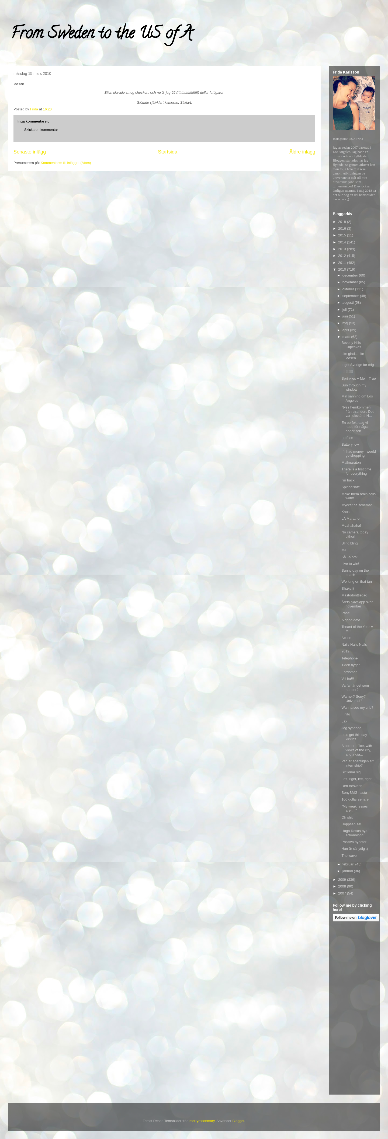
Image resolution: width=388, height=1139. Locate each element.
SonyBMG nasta (354, 793)
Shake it (347, 588)
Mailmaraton (351, 462)
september (351, 296)
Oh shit (346, 817)
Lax (344, 721)
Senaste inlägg (29, 152)
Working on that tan (356, 581)
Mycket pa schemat (356, 505)
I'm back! (348, 480)
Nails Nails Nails (354, 644)
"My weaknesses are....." (354, 808)
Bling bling (349, 543)
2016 (342, 228)
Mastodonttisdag (354, 595)
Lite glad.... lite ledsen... (352, 356)
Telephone (349, 658)
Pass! (345, 613)
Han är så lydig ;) (354, 849)
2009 (342, 880)
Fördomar (348, 672)
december (350, 275)
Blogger (238, 1121)
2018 (342, 222)
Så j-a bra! (349, 557)
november (350, 282)
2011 (342, 263)
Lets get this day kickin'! (354, 737)
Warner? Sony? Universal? (353, 698)
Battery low (350, 444)
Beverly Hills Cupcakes (351, 345)
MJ (343, 550)
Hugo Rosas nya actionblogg (354, 833)
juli (345, 310)
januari (348, 871)
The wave (348, 856)
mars (346, 337)
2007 (342, 893)
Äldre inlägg (302, 152)
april (346, 330)
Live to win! (350, 564)
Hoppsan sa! (351, 824)
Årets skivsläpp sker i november (357, 604)
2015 (342, 235)
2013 (342, 249)
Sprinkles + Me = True (358, 378)
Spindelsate (350, 487)
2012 (342, 256)
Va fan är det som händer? (355, 687)
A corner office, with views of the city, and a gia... (356, 750)
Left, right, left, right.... (358, 779)
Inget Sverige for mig (357, 365)
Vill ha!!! (347, 679)
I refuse (347, 438)
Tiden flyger (350, 665)
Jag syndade (351, 728)
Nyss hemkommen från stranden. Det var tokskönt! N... (357, 411)
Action (346, 638)
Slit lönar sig (351, 772)
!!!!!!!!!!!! (347, 371)
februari (348, 864)
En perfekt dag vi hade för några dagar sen (354, 427)
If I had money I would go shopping (358, 453)
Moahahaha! (351, 525)
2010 (342, 269)
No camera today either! (354, 534)
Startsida (167, 152)
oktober (348, 289)
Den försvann (351, 786)
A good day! (350, 620)
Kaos (345, 512)
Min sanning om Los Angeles (357, 398)
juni (345, 316)
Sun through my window (353, 387)
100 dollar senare (354, 799)
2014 (342, 242)
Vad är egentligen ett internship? (357, 763)
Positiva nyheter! (354, 842)
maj (345, 323)
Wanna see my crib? (357, 707)
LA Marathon (351, 518)
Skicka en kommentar (41, 130)
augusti (348, 303)
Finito (345, 714)
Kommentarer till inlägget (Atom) (66, 163)
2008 (342, 886)
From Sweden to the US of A (101, 34)
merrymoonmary (202, 1121)
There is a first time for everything (356, 471)
